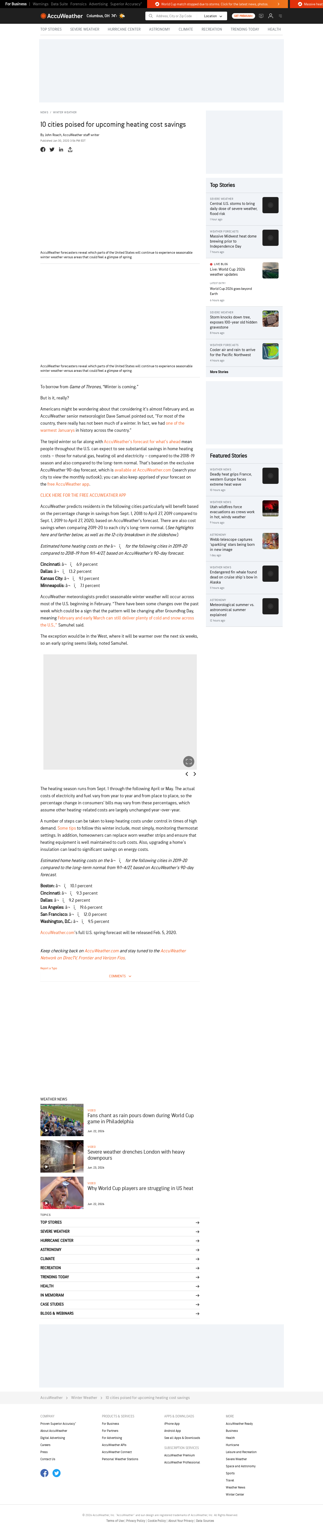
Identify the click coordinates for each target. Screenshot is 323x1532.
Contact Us (47, 1459)
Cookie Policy (157, 1521)
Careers (45, 1445)
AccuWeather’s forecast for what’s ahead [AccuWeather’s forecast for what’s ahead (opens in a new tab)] (142, 441)
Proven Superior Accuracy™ (58, 1424)
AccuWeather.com (102, 951)
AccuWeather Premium (179, 1455)
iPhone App (172, 1424)
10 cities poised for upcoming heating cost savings (148, 1397)
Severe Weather (236, 1459)
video (92, 1110)
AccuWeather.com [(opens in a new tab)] (57, 932)
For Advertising (112, 1438)
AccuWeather (51, 1397)
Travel (230, 1480)
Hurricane (232, 1445)
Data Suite (59, 4)
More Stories (219, 372)
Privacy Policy (136, 1521)
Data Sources (205, 1521)
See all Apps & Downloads (182, 1438)
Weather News (235, 1487)
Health (230, 1438)
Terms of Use (115, 1521)
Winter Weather (65, 112)
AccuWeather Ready (239, 1424)
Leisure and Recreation (241, 1452)
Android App (172, 1431)
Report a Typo (48, 968)
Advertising (98, 4)
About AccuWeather (53, 1431)
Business (232, 1431)
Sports (230, 1473)
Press (44, 1452)
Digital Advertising (52, 1438)
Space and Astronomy (241, 1466)
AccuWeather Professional (182, 1462)
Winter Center (235, 1495)
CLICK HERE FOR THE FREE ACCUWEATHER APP (83, 495)
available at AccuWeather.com (143, 470)
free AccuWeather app (68, 484)
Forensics (78, 4)
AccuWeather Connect (117, 1452)
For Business (15, 4)
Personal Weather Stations (120, 1459)
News (44, 112)
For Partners (110, 1431)
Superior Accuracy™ (126, 4)
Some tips (67, 828)
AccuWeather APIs (114, 1445)
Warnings (40, 4)
